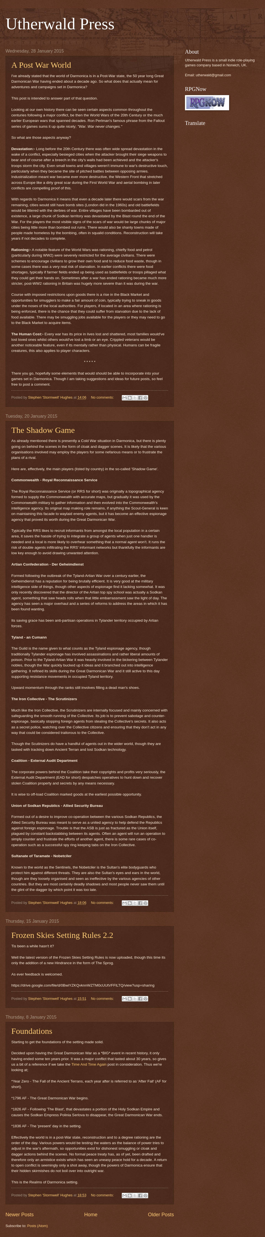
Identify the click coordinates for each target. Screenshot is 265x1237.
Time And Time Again (89, 1064)
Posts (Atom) (37, 1226)
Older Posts (161, 1214)
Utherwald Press (60, 24)
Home (90, 1214)
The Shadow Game (43, 430)
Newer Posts (20, 1214)
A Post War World (41, 64)
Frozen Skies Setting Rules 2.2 (62, 935)
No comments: (103, 397)
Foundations (31, 1030)
